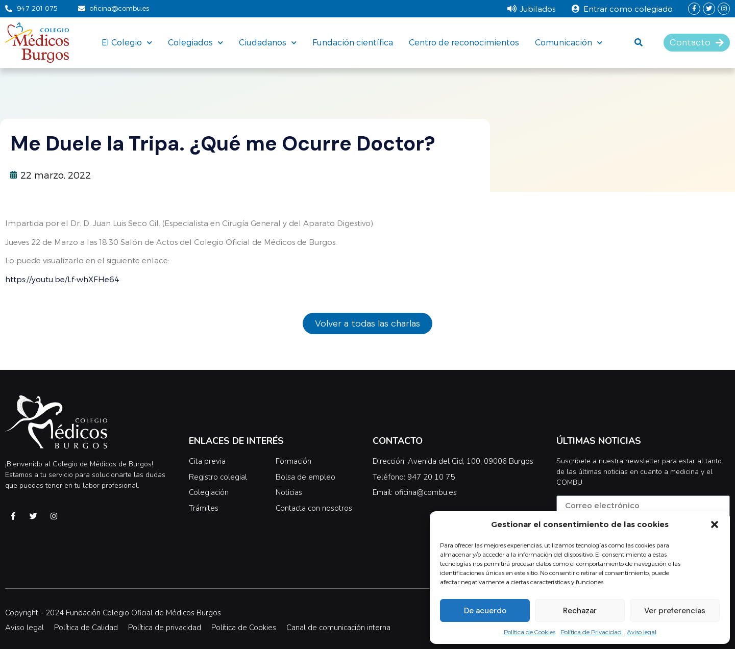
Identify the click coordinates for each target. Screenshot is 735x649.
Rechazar (580, 611)
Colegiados (195, 42)
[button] (714, 524)
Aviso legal (641, 631)
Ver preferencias (674, 611)
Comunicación (568, 42)
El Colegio (127, 42)
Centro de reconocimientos (464, 42)
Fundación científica (352, 42)
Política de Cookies (529, 631)
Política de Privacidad (591, 631)
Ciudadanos (268, 42)
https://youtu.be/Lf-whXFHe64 (62, 279)
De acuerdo (485, 611)
